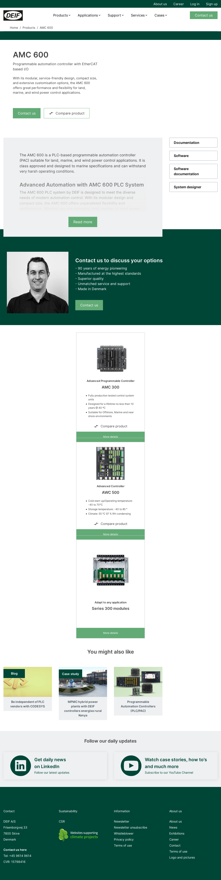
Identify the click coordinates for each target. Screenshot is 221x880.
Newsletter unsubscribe (130, 827)
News (173, 827)
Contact (174, 845)
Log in (195, 4)
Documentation (186, 142)
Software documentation (186, 171)
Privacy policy (124, 839)
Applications (88, 15)
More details (110, 436)
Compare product (67, 113)
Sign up (212, 4)
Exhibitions (176, 833)
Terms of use (123, 845)
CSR (62, 821)
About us (160, 4)
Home (14, 27)
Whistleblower (123, 833)
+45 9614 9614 (20, 855)
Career (178, 4)
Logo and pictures (182, 857)
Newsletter (121, 821)
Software (181, 156)
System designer (187, 187)
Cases (159, 15)
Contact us (204, 15)
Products (60, 15)
